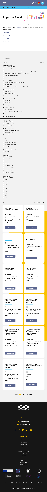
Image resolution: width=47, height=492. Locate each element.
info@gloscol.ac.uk (25, 424)
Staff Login (23, 439)
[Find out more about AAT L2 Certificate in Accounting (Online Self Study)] (31, 384)
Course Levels (23, 176)
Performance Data (23, 458)
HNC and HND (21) (8, 170)
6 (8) (5, 191)
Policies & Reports (23, 449)
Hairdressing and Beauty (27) (10, 95)
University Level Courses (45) (10, 125)
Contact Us (6, 42)
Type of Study (23, 120)
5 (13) (5, 188)
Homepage (18, 27)
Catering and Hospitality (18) (10, 75)
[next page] (30, 394)
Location (23, 138)
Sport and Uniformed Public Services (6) (13, 111)
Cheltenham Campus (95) (9, 142)
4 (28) (5, 186)
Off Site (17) (6, 151)
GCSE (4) (6, 163)
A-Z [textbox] (4, 202)
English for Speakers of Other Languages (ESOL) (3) (15, 86)
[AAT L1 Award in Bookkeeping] (34, 238)
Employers (20, 8)
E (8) (5, 193)
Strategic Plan (23, 453)
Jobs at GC (26, 8)
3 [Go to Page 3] (23, 394)
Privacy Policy (14, 482)
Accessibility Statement (24, 482)
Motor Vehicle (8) (7, 109)
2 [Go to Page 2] (21, 394)
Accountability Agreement (23, 451)
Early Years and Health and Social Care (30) (13, 82)
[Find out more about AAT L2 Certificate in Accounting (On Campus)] (10, 320)
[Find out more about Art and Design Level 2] (10, 227)
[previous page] (16, 394)
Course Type (23, 155)
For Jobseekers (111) (8, 132)
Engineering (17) (7, 84)
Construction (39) (7, 77)
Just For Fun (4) (7, 102)
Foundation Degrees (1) (9, 172)
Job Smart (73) (7, 100)
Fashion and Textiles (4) (9, 89)
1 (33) (5, 179)
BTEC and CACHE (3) (8, 161)
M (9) (5, 195)
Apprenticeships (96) (8, 128)
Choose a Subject (23, 65)
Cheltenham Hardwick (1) (9, 144)
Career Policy (23, 460)
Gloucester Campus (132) (9, 149)
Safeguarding (23, 444)
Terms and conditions (36, 482)
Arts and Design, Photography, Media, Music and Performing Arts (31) (19, 71)
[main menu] (42, 3)
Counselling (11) (7, 80)
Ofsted (23, 446)
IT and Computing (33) (9, 98)
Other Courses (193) (8, 167)
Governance (23, 455)
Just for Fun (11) (7, 134)
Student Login (23, 442)
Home (4, 11)
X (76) (5, 197)
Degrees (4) (6, 158)
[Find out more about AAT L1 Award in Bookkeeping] (31, 258)
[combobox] (6, 203)
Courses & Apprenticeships (9, 8)
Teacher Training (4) (8, 114)
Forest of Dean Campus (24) (10, 146)
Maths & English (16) (8, 107)
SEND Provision (23, 464)
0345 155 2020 (25, 421)
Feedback (23, 484)
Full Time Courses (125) (9, 123)
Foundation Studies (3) (9, 93)
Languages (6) (7, 104)
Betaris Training (23, 462)
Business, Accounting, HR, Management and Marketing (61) (17, 73)
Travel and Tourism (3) (9, 116)
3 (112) (5, 184)
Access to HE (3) (7, 68)
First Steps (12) (7, 91)
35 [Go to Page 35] (27, 394)
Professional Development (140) (11, 130)
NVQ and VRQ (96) (8, 165)
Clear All (42, 62)
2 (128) (5, 182)
